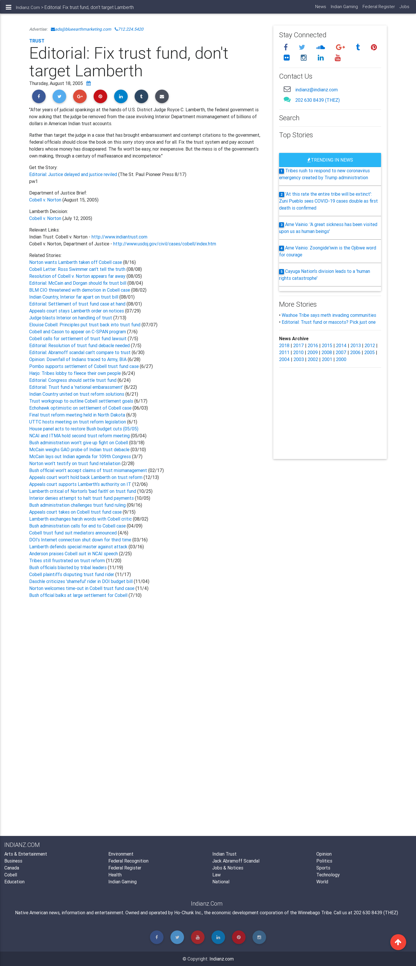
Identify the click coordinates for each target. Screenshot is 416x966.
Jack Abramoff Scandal (235, 861)
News (320, 9)
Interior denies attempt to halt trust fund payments (81, 498)
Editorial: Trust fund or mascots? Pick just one (329, 322)
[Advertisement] (147, 669)
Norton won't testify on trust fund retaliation (75, 463)
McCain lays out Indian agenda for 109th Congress (80, 456)
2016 (313, 345)
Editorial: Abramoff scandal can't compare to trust (80, 352)
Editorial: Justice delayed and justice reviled (73, 174)
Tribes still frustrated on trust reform (67, 560)
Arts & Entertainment (25, 854)
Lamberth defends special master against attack (78, 546)
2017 (298, 345)
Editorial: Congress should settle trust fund (73, 380)
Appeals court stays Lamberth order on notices (76, 311)
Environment (120, 854)
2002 (313, 359)
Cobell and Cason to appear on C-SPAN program (78, 331)
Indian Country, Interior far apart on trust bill (73, 297)
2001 (327, 359)
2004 (284, 359)
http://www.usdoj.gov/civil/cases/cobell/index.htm (164, 244)
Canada (11, 868)
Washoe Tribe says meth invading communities (329, 315)
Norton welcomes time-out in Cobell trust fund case (82, 588)
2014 (341, 345)
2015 (327, 345)
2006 (355, 352)
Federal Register (378, 9)
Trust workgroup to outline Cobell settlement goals (81, 401)
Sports (323, 868)
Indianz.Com (28, 9)
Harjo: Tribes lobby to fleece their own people (75, 373)
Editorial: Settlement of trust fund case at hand (77, 304)
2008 (327, 352)
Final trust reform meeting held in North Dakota (77, 415)
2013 (355, 345)
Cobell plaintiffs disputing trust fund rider (72, 574)
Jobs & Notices (227, 868)
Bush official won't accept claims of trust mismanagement (88, 470)
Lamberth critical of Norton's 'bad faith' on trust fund (82, 491)
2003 (299, 359)
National (220, 881)
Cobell (10, 875)
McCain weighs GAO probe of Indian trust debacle (79, 449)
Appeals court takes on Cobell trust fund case (76, 512)
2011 (284, 352)
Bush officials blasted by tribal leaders (68, 567)
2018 (284, 345)
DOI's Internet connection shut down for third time (80, 540)
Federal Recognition (128, 861)
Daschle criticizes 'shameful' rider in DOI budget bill (81, 581)
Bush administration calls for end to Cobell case (77, 526)
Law (216, 875)
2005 (369, 352)
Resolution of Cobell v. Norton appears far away (77, 276)
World (322, 881)
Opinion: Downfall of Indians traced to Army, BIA (78, 359)
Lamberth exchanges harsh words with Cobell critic (80, 519)
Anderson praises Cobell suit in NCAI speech (74, 553)
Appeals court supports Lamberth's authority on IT (80, 484)
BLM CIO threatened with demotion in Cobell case (79, 290)
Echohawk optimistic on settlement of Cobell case (80, 408)
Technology (328, 875)
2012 (370, 345)
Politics (324, 861)
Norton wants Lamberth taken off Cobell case (76, 262)
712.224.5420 (129, 29)
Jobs (404, 9)
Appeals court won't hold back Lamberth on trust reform (85, 477)
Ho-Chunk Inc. (188, 912)
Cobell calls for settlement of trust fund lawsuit (78, 338)
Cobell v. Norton (45, 200)
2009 (312, 352)
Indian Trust (224, 854)
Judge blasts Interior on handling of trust (71, 318)
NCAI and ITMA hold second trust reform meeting (79, 435)
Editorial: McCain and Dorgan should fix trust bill (77, 283)
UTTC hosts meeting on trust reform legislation (77, 422)
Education (14, 881)
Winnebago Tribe (315, 912)
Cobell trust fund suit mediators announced (73, 533)
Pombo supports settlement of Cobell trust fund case (84, 366)
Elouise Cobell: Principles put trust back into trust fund (84, 324)
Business (13, 861)
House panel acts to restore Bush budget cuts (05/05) (83, 429)
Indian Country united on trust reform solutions (77, 394)
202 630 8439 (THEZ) (317, 100)
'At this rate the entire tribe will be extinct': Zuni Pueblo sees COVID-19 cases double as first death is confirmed (328, 201)
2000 (341, 359)
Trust (36, 41)
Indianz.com (221, 959)
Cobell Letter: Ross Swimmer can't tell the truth (77, 269)
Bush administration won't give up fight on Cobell (78, 442)
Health (115, 875)
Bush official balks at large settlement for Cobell (79, 595)
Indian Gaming (344, 9)
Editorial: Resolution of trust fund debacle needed (80, 345)
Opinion (324, 854)
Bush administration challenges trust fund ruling (77, 505)
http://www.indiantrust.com (119, 237)
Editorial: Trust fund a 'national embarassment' (76, 387)
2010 (298, 352)
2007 (341, 352)
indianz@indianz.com (316, 89)
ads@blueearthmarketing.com (81, 29)
